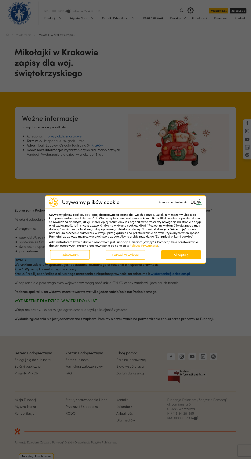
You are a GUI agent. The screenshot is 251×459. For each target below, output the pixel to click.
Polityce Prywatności (144, 245)
